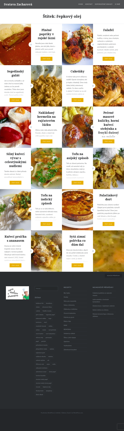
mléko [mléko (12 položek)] (51, 326)
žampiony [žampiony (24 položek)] (49, 391)
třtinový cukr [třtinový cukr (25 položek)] (40, 364)
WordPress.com (78, 413)
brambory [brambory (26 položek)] (49, 303)
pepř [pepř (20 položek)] (37, 341)
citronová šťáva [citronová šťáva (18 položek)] (47, 307)
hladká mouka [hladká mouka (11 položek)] (47, 311)
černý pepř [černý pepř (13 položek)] (52, 372)
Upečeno (67, 341)
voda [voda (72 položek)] (53, 364)
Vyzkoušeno (68, 345)
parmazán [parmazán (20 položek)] (49, 337)
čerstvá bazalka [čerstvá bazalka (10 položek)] (41, 375)
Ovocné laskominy (70, 313)
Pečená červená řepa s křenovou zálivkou (103, 315)
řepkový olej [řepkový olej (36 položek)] (46, 387)
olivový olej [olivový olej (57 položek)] (39, 337)
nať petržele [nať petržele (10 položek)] (52, 330)
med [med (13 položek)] (45, 322)
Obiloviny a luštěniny (70, 309)
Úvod (80, 4)
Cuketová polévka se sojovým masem (102, 294)
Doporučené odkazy (104, 4)
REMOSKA (67, 329)
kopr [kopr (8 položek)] (50, 318)
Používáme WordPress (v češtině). (51, 413)
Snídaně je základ (69, 333)
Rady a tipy (67, 321)
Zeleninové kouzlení (70, 349)
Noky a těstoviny (69, 305)
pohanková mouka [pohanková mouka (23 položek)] (41, 345)
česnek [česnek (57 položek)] (38, 387)
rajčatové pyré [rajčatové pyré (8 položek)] (40, 353)
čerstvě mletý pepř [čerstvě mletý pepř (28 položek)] (42, 379)
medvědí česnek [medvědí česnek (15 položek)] (41, 326)
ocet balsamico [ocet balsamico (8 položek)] (50, 333)
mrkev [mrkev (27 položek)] (38, 330)
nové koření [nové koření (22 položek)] (39, 333)
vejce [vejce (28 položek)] (48, 364)
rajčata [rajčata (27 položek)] (52, 349)
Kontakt (89, 4)
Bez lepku (67, 293)
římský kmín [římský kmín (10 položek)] (39, 391)
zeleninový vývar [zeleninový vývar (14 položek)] (41, 372)
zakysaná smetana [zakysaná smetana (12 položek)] (41, 368)
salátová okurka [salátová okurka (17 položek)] (41, 356)
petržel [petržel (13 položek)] (43, 341)
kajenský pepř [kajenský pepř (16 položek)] (50, 314)
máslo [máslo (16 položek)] (44, 330)
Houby (66, 297)
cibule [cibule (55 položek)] (38, 307)
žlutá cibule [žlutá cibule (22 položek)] (39, 394)
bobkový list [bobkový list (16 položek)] (39, 303)
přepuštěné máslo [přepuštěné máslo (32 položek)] (41, 349)
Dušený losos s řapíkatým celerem (104, 306)
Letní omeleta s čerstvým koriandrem (101, 301)
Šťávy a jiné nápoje (70, 337)
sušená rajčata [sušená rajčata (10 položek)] (40, 360)
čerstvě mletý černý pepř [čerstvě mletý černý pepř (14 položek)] (44, 383)
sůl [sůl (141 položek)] (48, 360)
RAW (65, 325)
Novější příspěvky (113, 275)
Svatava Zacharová (18, 4)
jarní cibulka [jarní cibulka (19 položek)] (39, 314)
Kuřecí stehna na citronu (100, 310)
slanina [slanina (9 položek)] (50, 356)
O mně (117, 4)
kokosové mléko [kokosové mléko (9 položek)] (41, 318)
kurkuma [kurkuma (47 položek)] (38, 322)
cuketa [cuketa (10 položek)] (38, 311)
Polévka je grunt (69, 317)
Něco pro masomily (70, 301)
